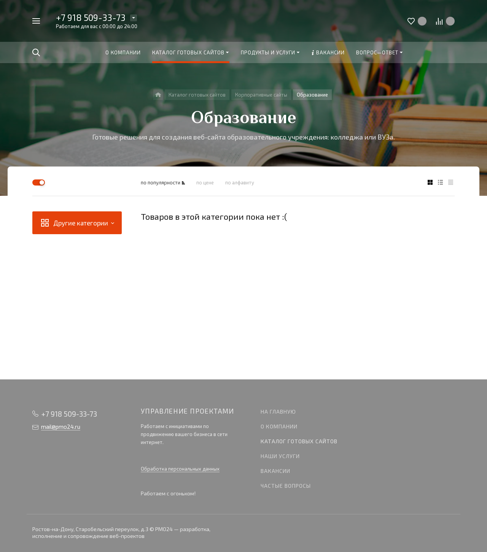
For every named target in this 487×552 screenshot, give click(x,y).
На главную (278, 411)
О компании (279, 426)
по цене (205, 182)
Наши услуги (280, 456)
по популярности (160, 182)
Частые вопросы (286, 485)
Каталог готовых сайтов (299, 441)
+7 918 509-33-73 (91, 17)
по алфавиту (239, 182)
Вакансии (275, 471)
